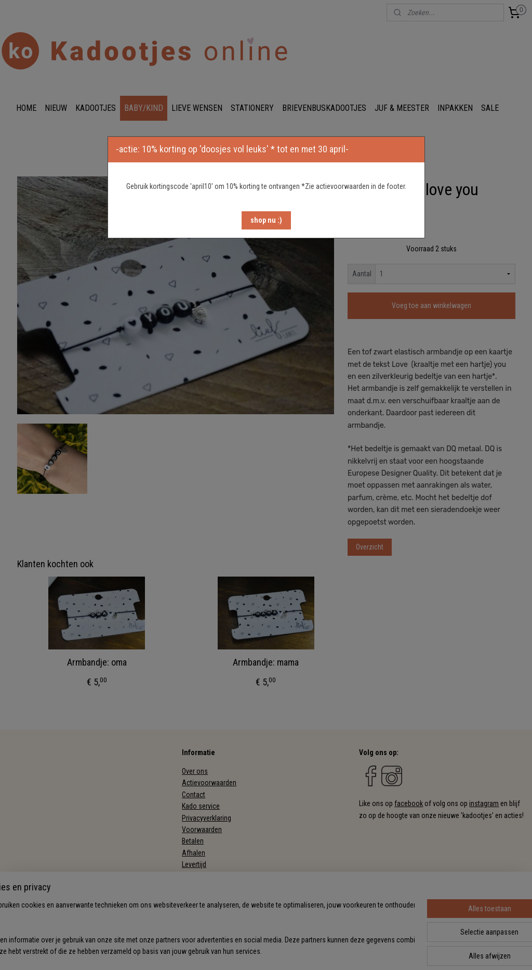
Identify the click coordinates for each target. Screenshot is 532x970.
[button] (266, 220)
